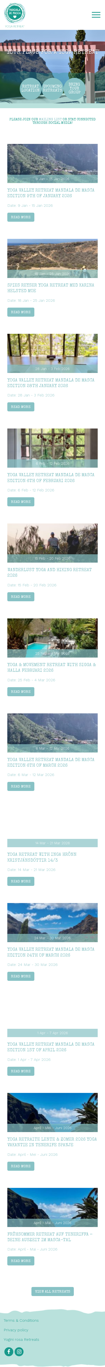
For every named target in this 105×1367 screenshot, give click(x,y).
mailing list (50, 119)
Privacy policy (16, 1330)
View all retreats (52, 1292)
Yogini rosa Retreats (21, 1339)
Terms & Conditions (21, 1320)
